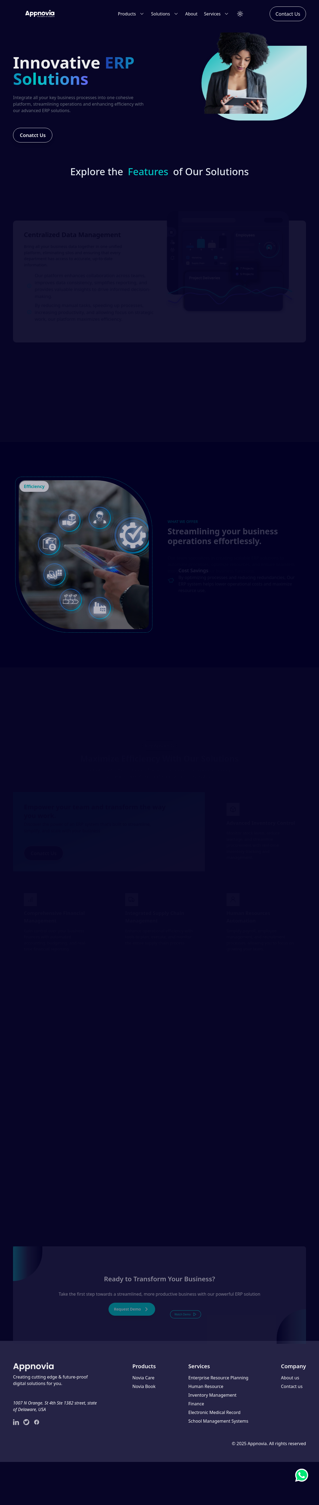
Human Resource (205, 1386)
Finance (196, 1404)
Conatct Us (21, 138)
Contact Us (287, 14)
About (191, 14)
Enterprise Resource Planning (218, 1378)
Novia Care (143, 1378)
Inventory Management (212, 1395)
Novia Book (143, 1386)
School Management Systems (218, 1421)
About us (290, 1378)
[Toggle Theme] (240, 14)
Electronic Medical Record (214, 1412)
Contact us (292, 1386)
